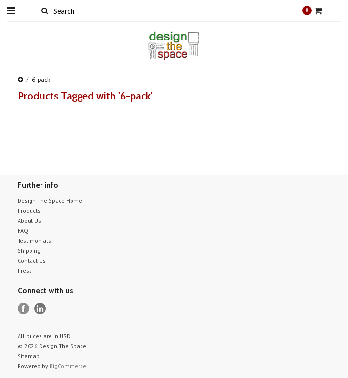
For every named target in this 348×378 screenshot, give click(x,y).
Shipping (29, 250)
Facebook (24, 309)
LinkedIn (40, 309)
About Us (29, 220)
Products (29, 210)
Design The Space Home (50, 200)
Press (25, 270)
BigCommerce (68, 365)
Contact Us (32, 260)
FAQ (23, 230)
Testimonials (34, 240)
